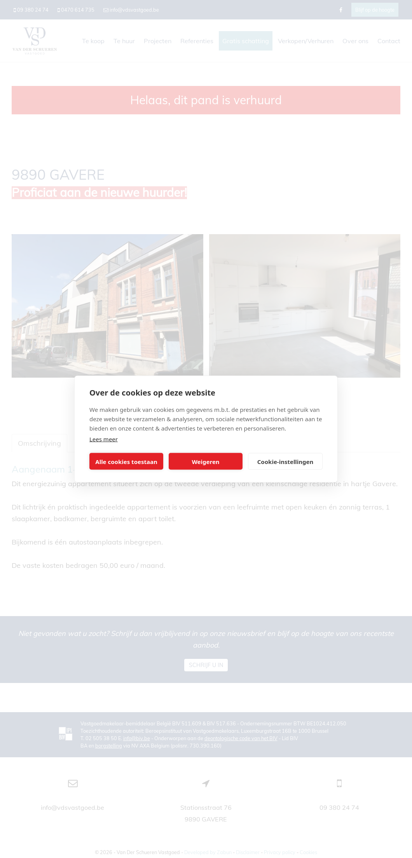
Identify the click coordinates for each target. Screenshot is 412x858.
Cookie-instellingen (285, 461)
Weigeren (205, 461)
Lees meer (103, 439)
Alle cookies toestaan (126, 461)
